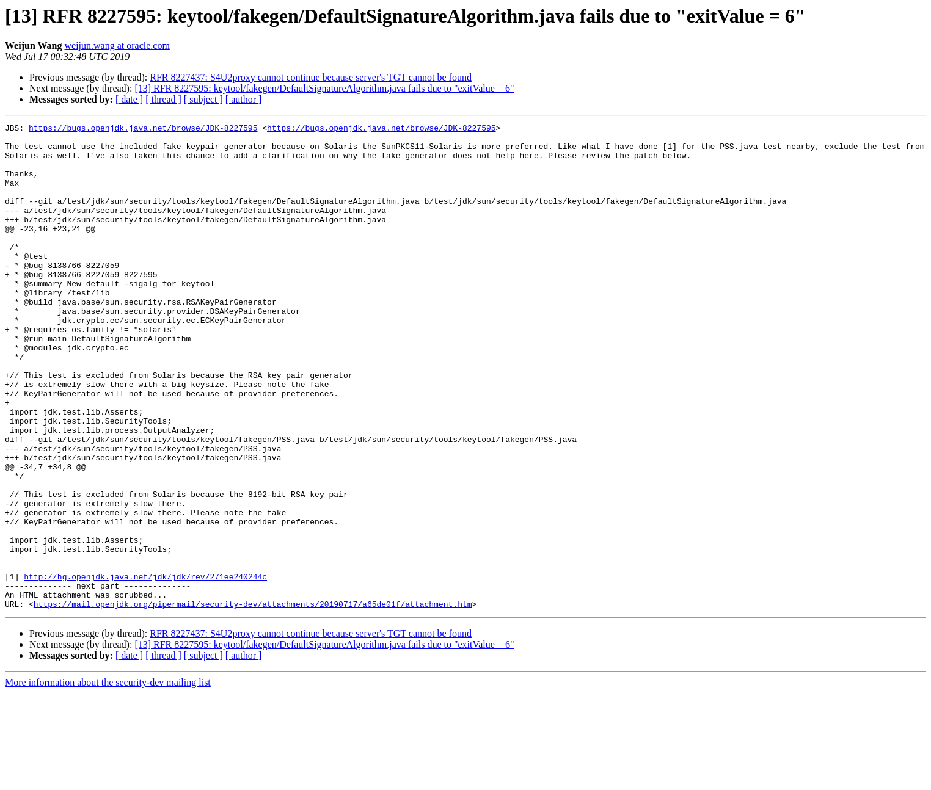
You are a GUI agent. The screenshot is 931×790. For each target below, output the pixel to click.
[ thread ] (163, 99)
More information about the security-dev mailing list (108, 779)
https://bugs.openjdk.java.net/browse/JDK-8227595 (143, 129)
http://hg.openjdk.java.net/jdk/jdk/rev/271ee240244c (145, 667)
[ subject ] (203, 99)
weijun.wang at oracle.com (117, 45)
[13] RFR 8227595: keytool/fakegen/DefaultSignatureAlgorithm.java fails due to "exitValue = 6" (324, 88)
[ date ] (129, 99)
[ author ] (243, 99)
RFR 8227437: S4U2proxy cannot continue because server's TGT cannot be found (311, 77)
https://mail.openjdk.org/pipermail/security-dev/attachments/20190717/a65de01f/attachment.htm (253, 700)
